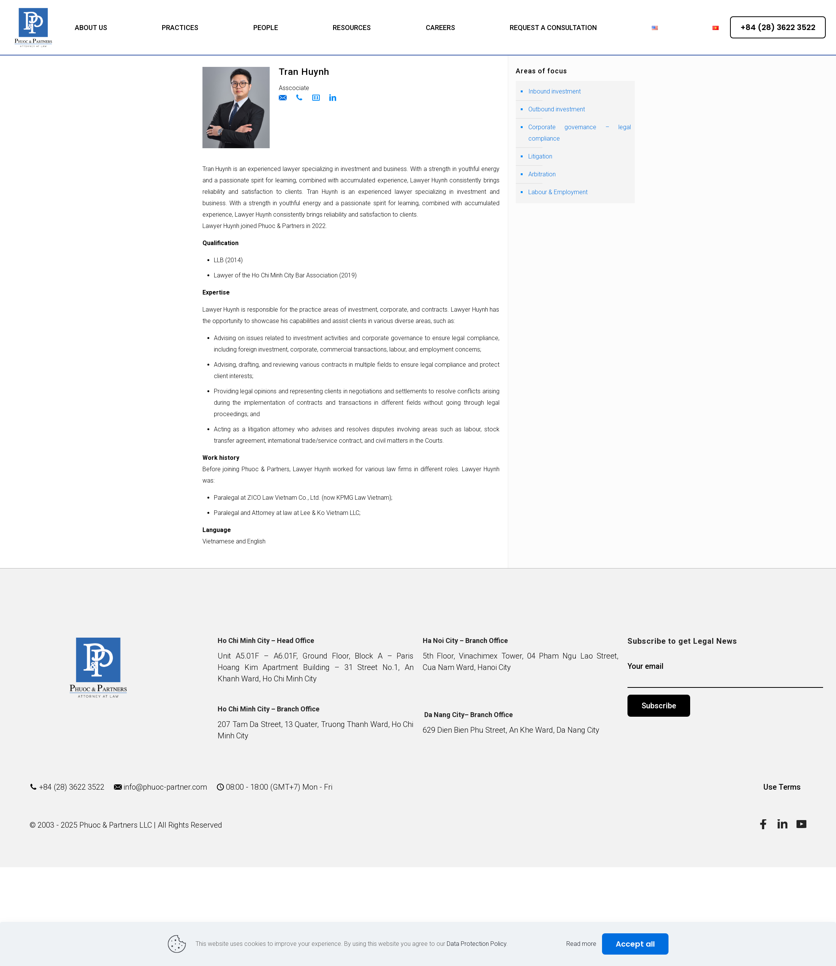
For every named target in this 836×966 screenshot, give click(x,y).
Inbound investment (554, 91)
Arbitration (542, 174)
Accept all (635, 944)
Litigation (540, 156)
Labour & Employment (558, 192)
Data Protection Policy (476, 943)
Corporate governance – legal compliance (579, 133)
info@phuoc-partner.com (165, 787)
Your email (725, 675)
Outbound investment (556, 109)
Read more (581, 943)
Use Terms (782, 787)
